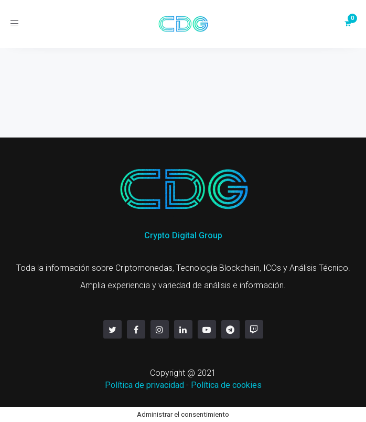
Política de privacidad (144, 385)
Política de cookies (226, 385)
